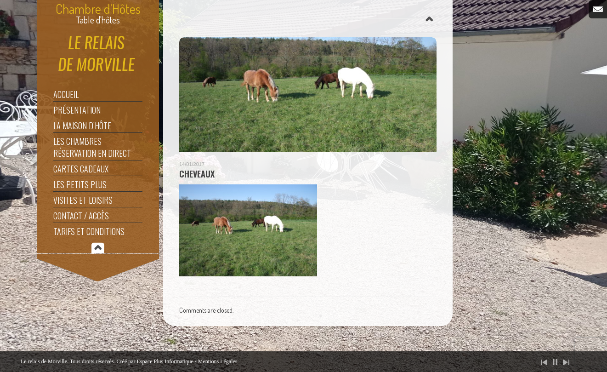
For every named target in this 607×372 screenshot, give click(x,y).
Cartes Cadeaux (80, 169)
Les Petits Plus (80, 184)
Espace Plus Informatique (165, 361)
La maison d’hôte (82, 126)
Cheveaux (197, 174)
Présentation (77, 110)
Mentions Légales (218, 361)
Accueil (66, 94)
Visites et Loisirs (83, 200)
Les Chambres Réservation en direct (92, 147)
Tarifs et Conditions (89, 231)
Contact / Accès (81, 216)
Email (598, 9)
